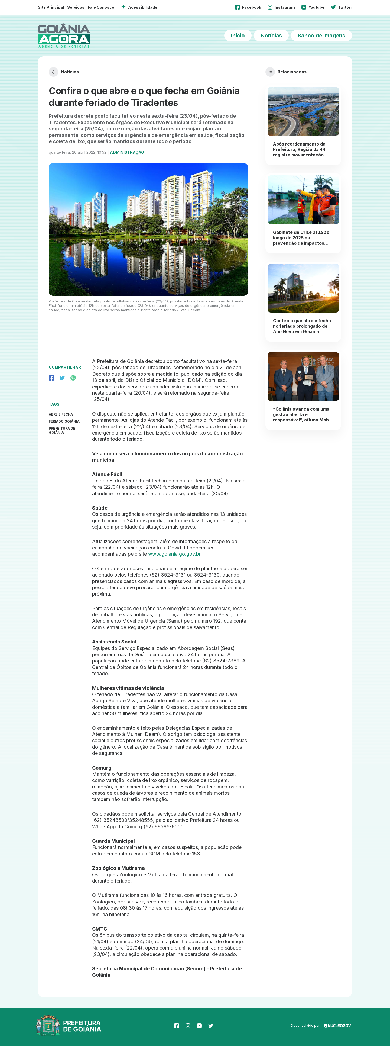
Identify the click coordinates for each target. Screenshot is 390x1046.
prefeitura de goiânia (62, 430)
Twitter (341, 7)
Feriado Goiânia (64, 421)
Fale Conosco (101, 7)
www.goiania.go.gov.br (174, 554)
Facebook (248, 7)
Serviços (75, 7)
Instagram (281, 7)
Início (238, 35)
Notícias (271, 35)
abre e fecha (61, 414)
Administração (127, 152)
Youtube (312, 7)
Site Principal (51, 7)
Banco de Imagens (321, 35)
